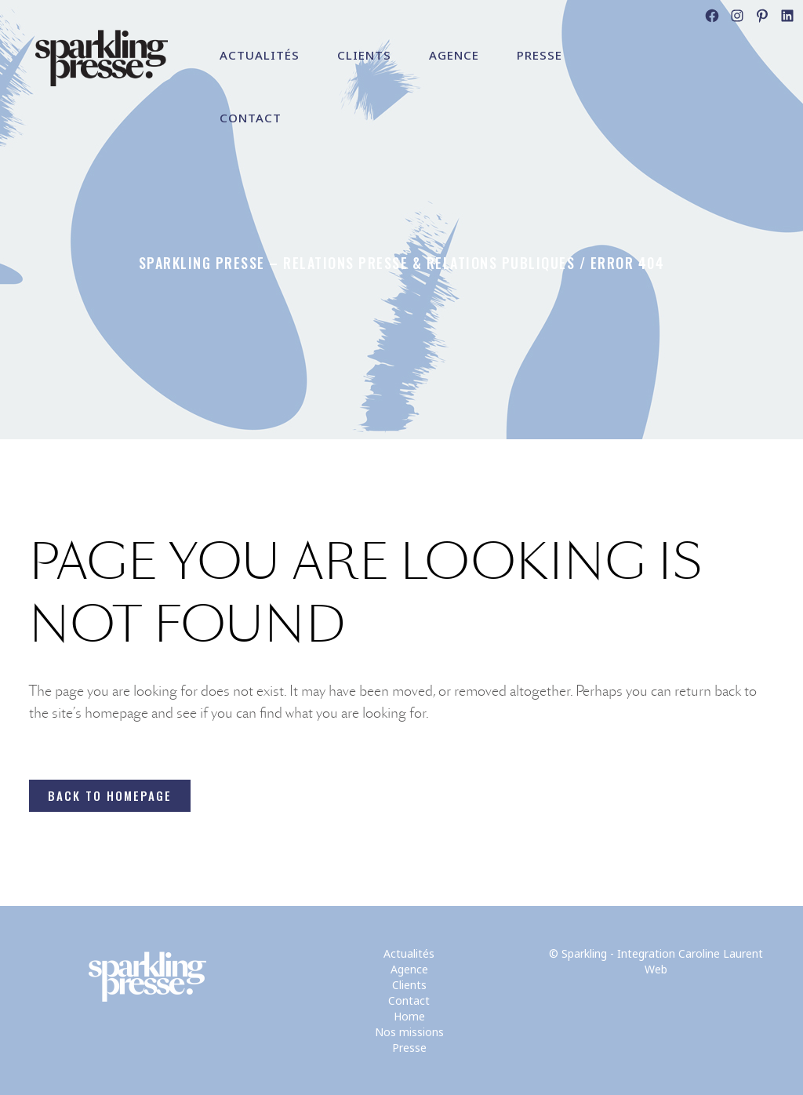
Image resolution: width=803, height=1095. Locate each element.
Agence (409, 969)
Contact (409, 1000)
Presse (409, 1047)
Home (409, 1016)
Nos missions (409, 1031)
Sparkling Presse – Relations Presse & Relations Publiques (357, 263)
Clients (409, 984)
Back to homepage (110, 795)
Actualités (408, 953)
